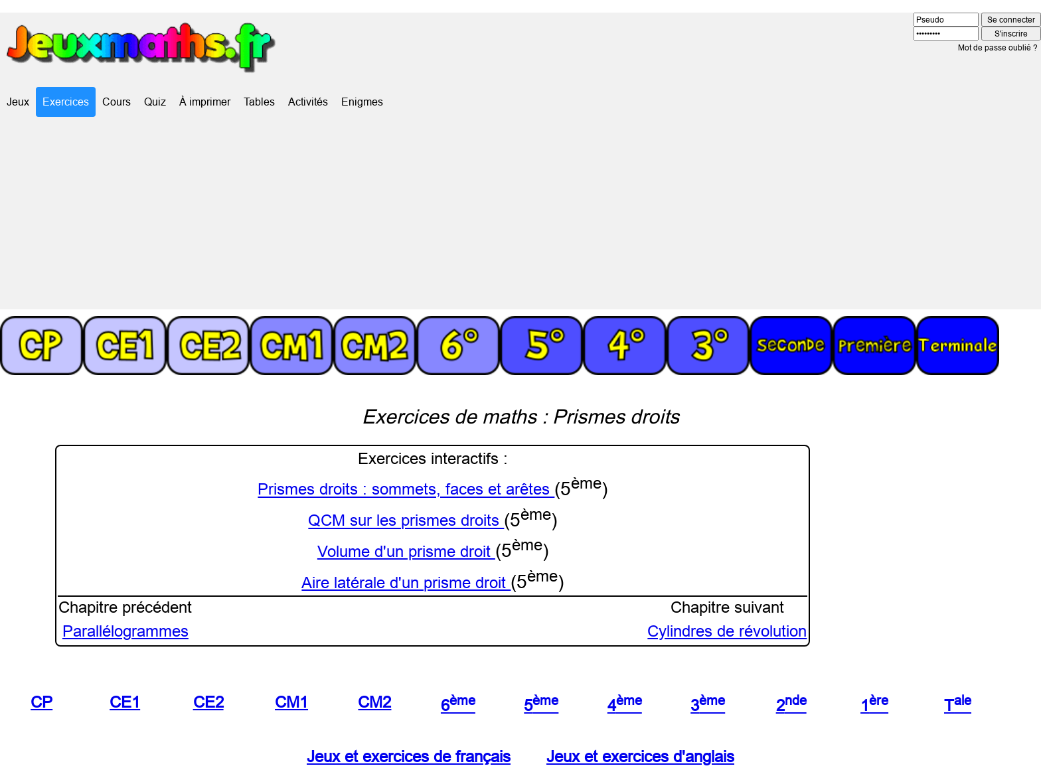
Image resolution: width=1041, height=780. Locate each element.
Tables (259, 102)
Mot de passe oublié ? (998, 47)
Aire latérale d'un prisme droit (406, 583)
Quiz (155, 102)
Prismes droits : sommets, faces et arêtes (406, 490)
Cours (116, 102)
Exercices (65, 102)
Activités (308, 102)
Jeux (18, 102)
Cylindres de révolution (727, 632)
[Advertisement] (520, 216)
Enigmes (362, 102)
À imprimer (204, 102)
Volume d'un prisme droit (406, 552)
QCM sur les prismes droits (406, 521)
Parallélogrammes (125, 632)
